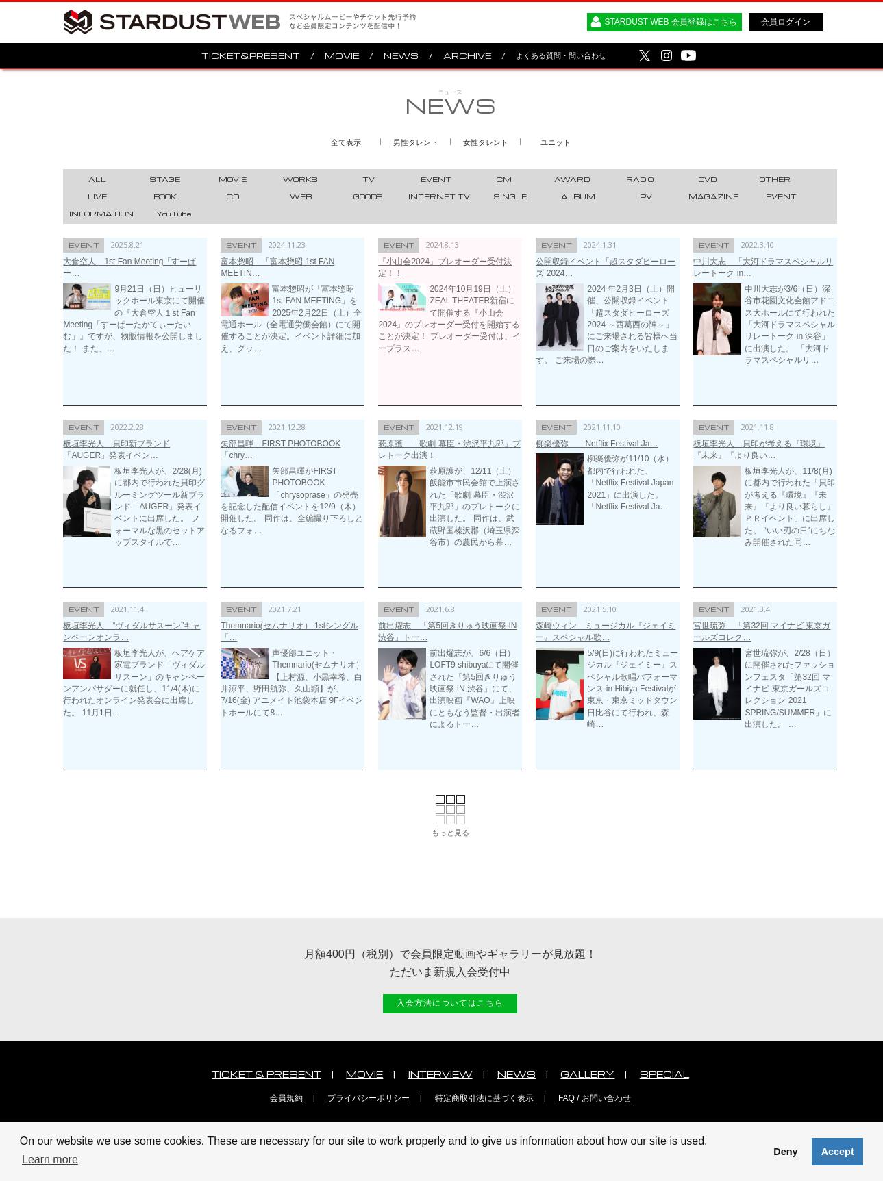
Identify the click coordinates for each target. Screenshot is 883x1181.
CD (233, 196)
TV (368, 179)
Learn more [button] (50, 1159)
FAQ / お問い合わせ (594, 1098)
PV (646, 196)
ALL (97, 179)
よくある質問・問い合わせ (561, 55)
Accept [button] (837, 1151)
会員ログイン (785, 22)
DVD (707, 179)
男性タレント (415, 142)
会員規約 (286, 1098)
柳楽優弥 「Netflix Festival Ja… (597, 443)
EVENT (436, 179)
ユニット (555, 142)
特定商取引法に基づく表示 (484, 1098)
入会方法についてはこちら (450, 1003)
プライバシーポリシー (368, 1098)
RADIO (640, 179)
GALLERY (587, 1074)
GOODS (368, 196)
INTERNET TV (439, 196)
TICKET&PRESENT (250, 56)
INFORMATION (101, 213)
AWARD (572, 179)
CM (504, 179)
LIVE (97, 196)
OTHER (775, 179)
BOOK (165, 196)
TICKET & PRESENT (266, 1074)
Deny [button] (785, 1151)
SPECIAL (664, 1074)
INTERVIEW (440, 1074)
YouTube (174, 213)
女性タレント (485, 142)
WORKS (300, 179)
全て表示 (346, 142)
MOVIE (342, 56)
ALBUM (578, 196)
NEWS (401, 56)
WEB (301, 196)
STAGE (165, 179)
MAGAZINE (713, 196)
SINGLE (510, 196)
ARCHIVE (467, 56)
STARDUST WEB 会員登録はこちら (670, 22)
